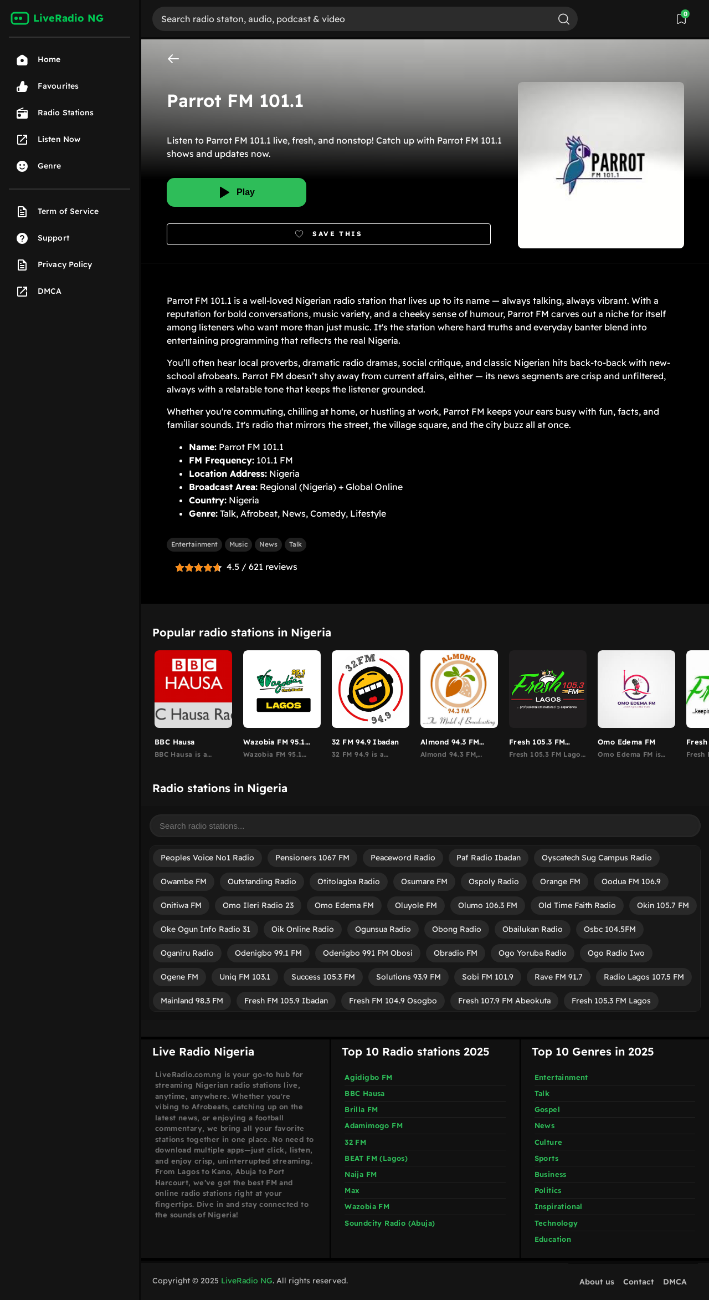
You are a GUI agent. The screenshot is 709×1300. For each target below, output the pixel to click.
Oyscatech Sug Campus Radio (597, 858)
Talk (295, 544)
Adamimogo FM (374, 1125)
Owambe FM (184, 881)
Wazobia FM (367, 1206)
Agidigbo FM (368, 1077)
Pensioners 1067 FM (312, 858)
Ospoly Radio (494, 881)
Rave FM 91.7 (559, 977)
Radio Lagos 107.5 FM (644, 977)
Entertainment (194, 544)
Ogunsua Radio (383, 929)
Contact (638, 1282)
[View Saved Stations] (681, 19)
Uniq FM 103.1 (244, 977)
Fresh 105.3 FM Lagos (611, 1001)
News (268, 544)
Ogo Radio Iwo (616, 953)
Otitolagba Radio (348, 881)
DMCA (675, 1282)
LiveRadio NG (247, 1281)
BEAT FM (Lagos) (376, 1158)
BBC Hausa (365, 1093)
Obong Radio (456, 929)
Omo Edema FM (344, 905)
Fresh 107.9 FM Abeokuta (504, 1001)
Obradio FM (455, 953)
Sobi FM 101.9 (487, 977)
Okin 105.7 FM (663, 905)
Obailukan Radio (532, 929)
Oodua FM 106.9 (631, 881)
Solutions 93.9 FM (408, 977)
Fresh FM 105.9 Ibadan (286, 1001)
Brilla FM (361, 1109)
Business (551, 1174)
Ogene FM (179, 977)
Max (352, 1190)
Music (238, 544)
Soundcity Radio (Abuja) (390, 1223)
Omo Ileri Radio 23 (258, 905)
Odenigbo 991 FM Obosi (368, 953)
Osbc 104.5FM (610, 929)
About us (596, 1282)
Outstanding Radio (262, 881)
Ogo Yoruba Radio (533, 953)
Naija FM (361, 1174)
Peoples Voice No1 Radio (207, 858)
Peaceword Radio (403, 858)
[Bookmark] (329, 234)
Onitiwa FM (181, 905)
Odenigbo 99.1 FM (268, 953)
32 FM (355, 1142)
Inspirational (559, 1206)
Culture (549, 1142)
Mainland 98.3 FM (192, 1001)
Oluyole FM (416, 905)
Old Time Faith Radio (577, 905)
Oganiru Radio (187, 953)
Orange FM (560, 881)
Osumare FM (424, 881)
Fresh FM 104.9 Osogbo (393, 1001)
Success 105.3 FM (323, 977)
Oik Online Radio (302, 929)
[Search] (351, 19)
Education (553, 1239)
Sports (546, 1158)
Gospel (547, 1109)
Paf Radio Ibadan (488, 858)
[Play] (236, 192)
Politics (548, 1190)
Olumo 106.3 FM (487, 905)
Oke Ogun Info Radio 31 (205, 929)
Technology (556, 1223)
